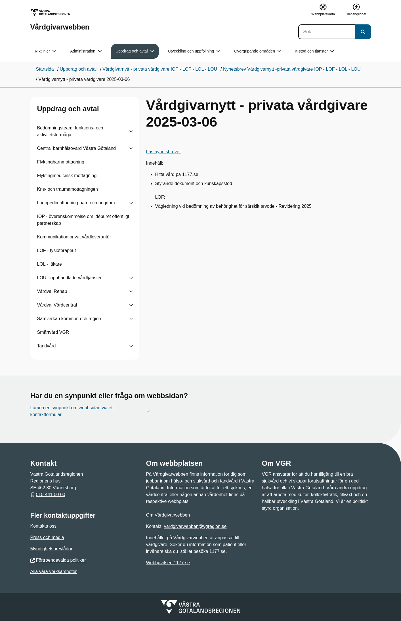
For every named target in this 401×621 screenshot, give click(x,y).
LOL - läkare (49, 264)
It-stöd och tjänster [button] (314, 51)
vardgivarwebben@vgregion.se (195, 526)
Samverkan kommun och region (69, 318)
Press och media (47, 537)
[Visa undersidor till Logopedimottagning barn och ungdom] (131, 203)
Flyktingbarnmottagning (60, 162)
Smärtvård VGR (53, 332)
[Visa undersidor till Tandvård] (131, 346)
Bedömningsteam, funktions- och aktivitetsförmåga (70, 131)
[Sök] (326, 31)
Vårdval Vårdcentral (57, 305)
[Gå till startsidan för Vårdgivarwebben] (59, 20)
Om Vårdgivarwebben (168, 515)
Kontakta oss (43, 526)
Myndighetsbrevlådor (51, 548)
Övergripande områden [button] (258, 51)
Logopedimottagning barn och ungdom (76, 202)
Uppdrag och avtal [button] (135, 51)
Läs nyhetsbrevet (163, 151)
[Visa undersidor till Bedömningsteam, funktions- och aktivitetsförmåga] (131, 131)
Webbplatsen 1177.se (168, 562)
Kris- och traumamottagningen (67, 189)
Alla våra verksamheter (53, 571)
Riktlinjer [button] (46, 51)
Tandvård (46, 345)
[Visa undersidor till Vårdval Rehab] (131, 291)
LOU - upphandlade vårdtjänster (69, 277)
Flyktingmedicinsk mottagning (67, 175)
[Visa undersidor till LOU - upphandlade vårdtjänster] (131, 278)
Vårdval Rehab (52, 291)
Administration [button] (86, 51)
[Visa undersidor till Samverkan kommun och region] (131, 319)
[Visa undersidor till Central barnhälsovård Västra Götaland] (131, 148)
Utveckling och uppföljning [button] (194, 51)
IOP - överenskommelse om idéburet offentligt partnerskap (83, 220)
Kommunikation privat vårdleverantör (74, 236)
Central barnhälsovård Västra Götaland (76, 148)
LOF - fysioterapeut (56, 250)
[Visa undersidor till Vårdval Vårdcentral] (131, 305)
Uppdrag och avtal (68, 109)
